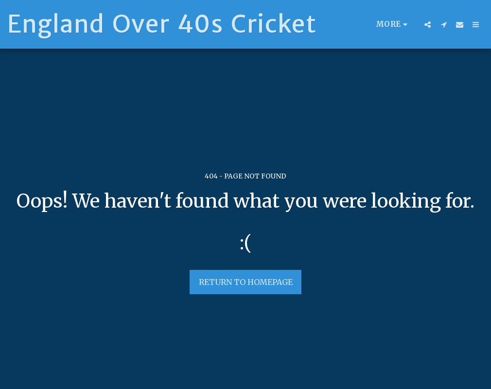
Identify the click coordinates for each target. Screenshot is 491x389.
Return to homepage (246, 282)
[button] (427, 24)
